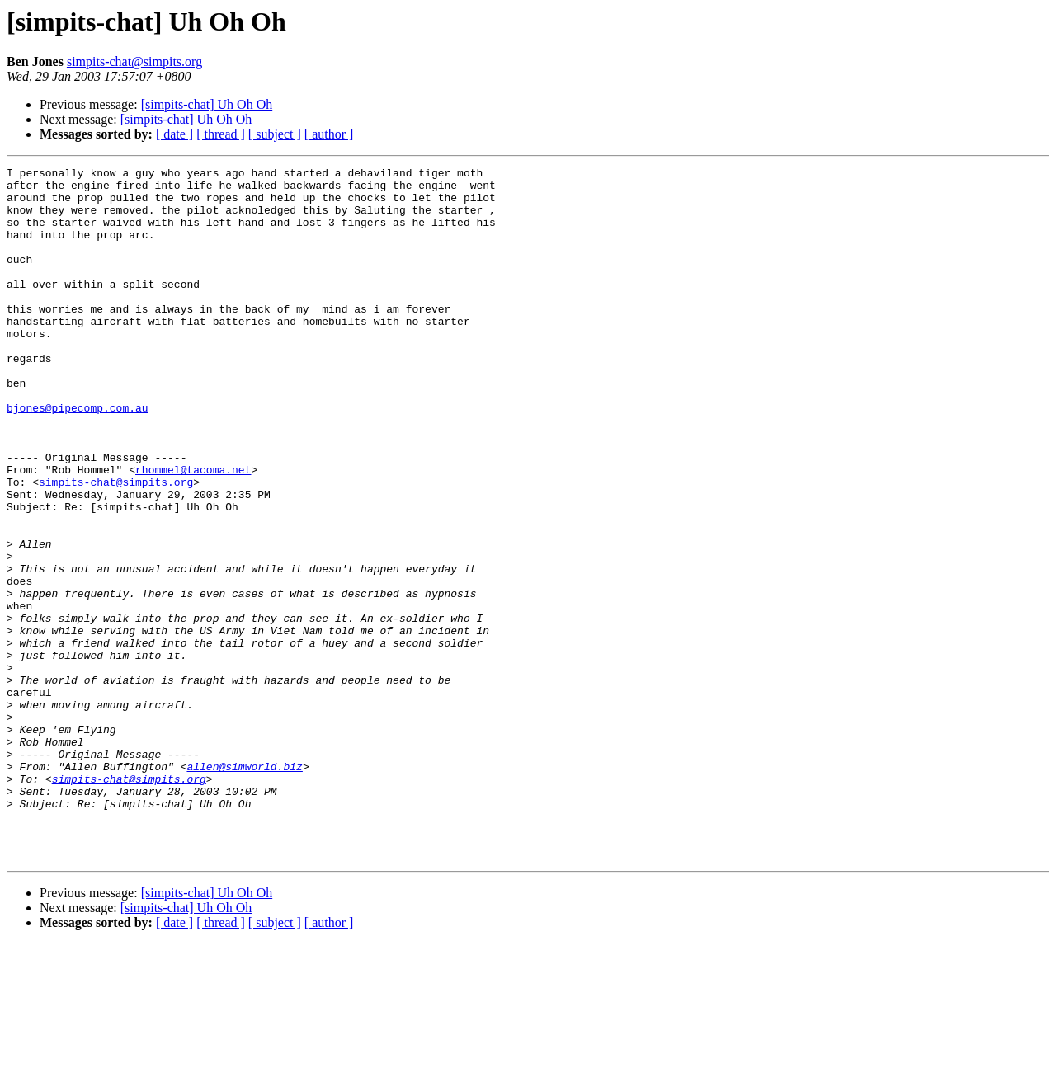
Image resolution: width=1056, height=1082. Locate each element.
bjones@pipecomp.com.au (77, 456)
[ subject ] (274, 134)
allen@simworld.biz (244, 887)
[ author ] (329, 134)
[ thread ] (220, 134)
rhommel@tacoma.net (193, 531)
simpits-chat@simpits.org (134, 61)
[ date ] (174, 134)
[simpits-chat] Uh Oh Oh (207, 104)
